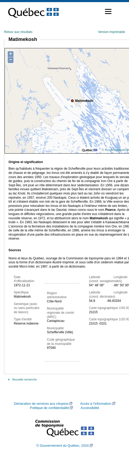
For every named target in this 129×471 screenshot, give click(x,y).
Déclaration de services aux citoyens (41, 404)
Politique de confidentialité (49, 408)
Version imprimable (111, 32)
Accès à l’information (95, 404)
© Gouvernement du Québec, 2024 (62, 446)
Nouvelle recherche (24, 379)
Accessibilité (90, 408)
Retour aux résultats (18, 32)
